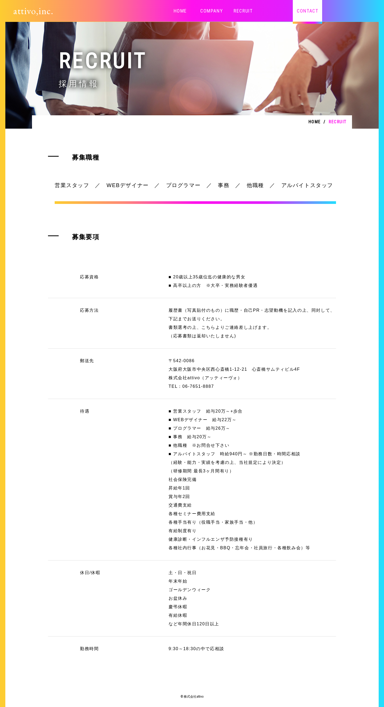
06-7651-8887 (198, 386)
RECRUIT (243, 11)
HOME (180, 11)
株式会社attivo (193, 696)
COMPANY (211, 11)
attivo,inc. (33, 11)
